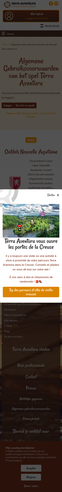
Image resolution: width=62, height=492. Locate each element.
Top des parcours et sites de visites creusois (31, 292)
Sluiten (54, 195)
